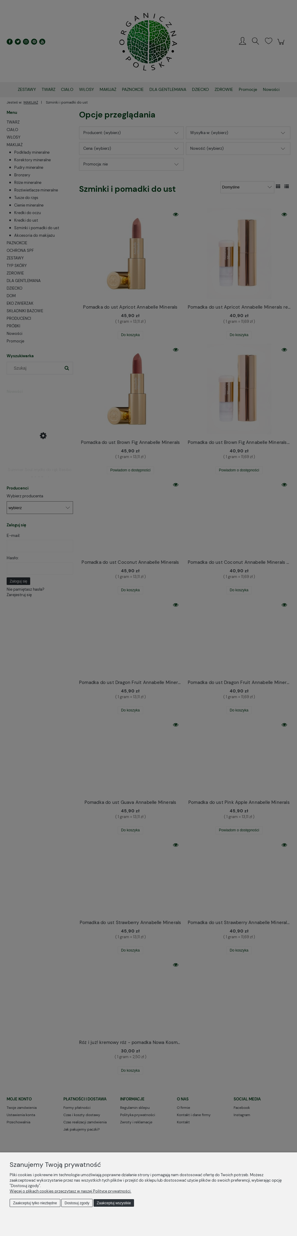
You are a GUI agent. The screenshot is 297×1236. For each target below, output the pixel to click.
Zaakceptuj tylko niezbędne (35, 1203)
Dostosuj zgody (77, 1203)
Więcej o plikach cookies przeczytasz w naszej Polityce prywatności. (70, 1191)
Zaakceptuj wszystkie (114, 1203)
